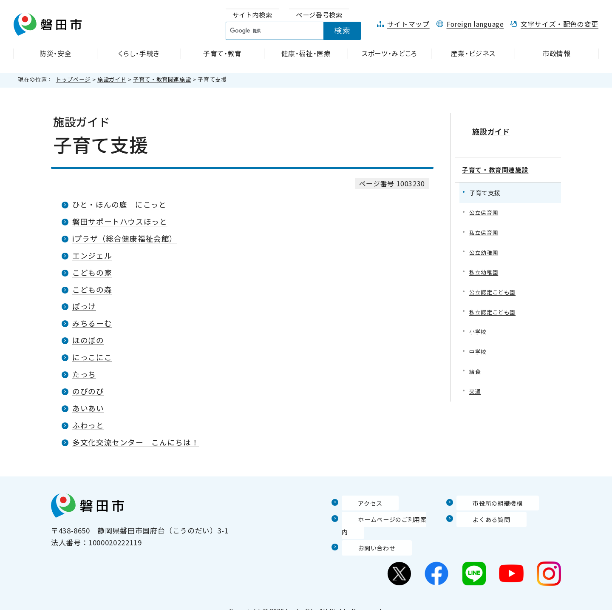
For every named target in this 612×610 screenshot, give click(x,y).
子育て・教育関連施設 (162, 79)
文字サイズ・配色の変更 (559, 24)
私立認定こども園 (494, 304)
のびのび (88, 391)
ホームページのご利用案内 (386, 519)
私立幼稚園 (484, 263)
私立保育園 (484, 222)
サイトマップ (408, 24)
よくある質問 (479, 519)
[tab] (252, 15)
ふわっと (88, 425)
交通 (475, 386)
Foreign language (475, 24)
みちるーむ (92, 323)
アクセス (356, 503)
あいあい (88, 408)
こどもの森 (92, 289)
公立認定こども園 (494, 284)
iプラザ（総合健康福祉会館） (124, 238)
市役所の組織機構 (486, 503)
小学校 (478, 325)
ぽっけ (84, 306)
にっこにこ (92, 357)
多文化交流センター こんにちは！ (135, 442)
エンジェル (92, 255)
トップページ (73, 79)
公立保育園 (484, 202)
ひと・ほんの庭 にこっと (119, 204)
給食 (475, 366)
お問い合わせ (364, 535)
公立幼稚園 (484, 243)
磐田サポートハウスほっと (119, 221)
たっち (84, 374)
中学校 (478, 346)
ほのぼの (88, 340)
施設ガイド (111, 79)
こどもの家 (92, 272)
